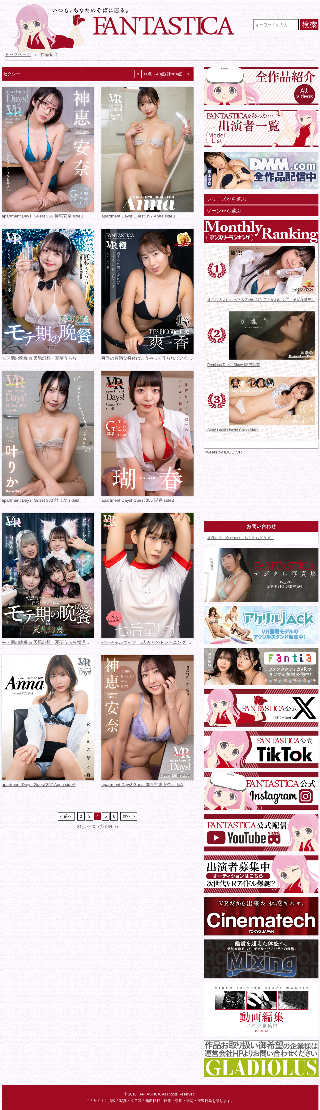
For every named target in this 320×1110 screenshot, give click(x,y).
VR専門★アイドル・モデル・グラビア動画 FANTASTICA (127, 28)
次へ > (129, 816)
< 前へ (66, 816)
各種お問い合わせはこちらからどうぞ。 (240, 538)
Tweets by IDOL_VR (223, 452)
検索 (309, 24)
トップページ (18, 54)
